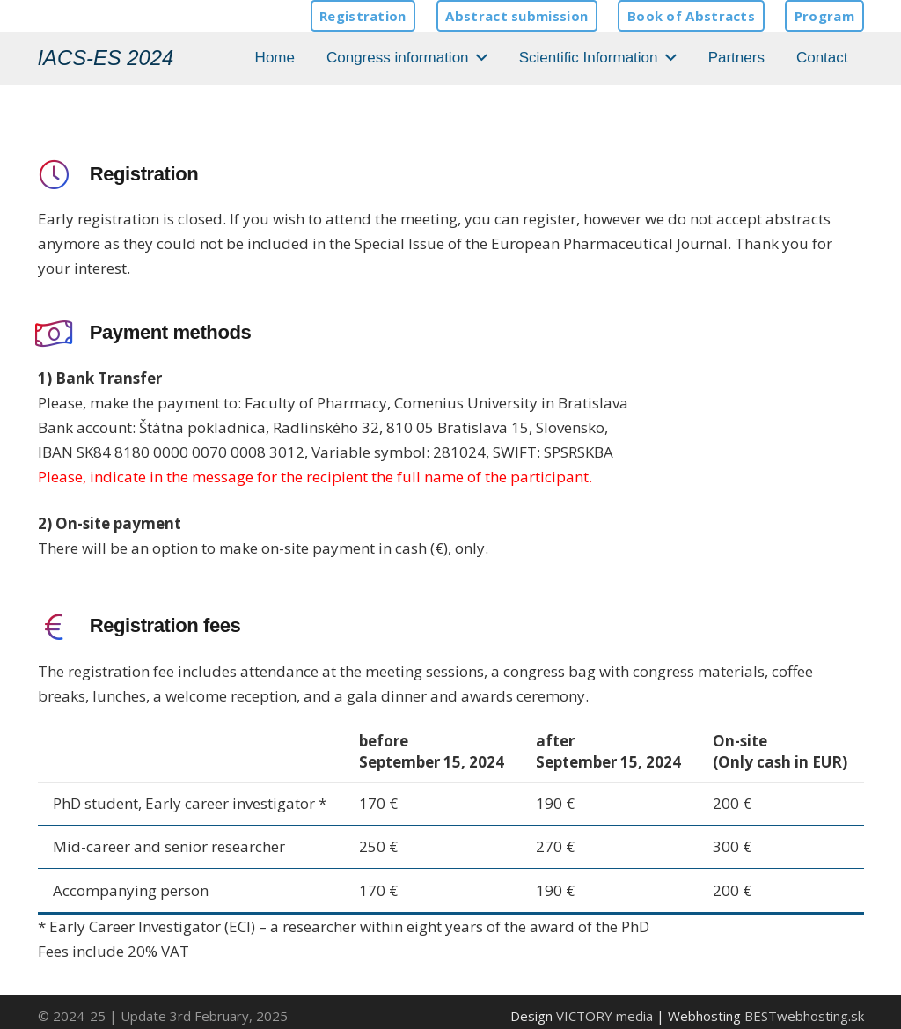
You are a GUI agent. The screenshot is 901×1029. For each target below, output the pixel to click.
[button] (478, 58)
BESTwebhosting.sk (804, 1016)
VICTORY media (604, 1016)
